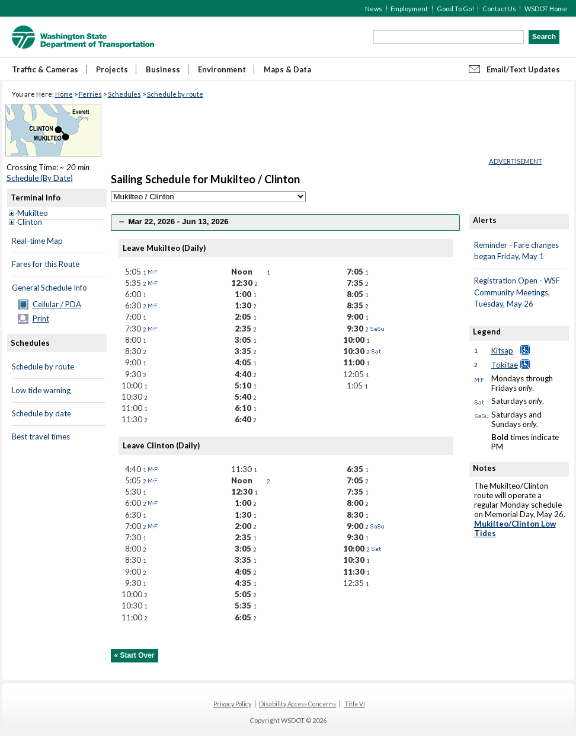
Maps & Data (287, 69)
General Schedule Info (49, 287)
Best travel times (41, 436)
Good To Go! (455, 8)
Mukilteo (32, 213)
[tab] (285, 222)
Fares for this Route (45, 264)
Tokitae (504, 364)
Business (163, 69)
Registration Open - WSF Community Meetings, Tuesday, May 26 (517, 292)
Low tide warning (41, 390)
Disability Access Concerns (297, 704)
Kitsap (502, 350)
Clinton (29, 222)
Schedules (124, 94)
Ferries (90, 94)
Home (64, 94)
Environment (222, 69)
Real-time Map (37, 241)
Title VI (354, 704)
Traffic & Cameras (45, 69)
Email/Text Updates (523, 69)
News (373, 8)
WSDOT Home (545, 8)
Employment (409, 8)
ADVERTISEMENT (515, 161)
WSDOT (83, 37)
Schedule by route (175, 94)
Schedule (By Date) (40, 178)
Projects (112, 69)
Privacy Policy (232, 704)
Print (41, 318)
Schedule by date (41, 413)
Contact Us (499, 8)
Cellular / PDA (57, 304)
